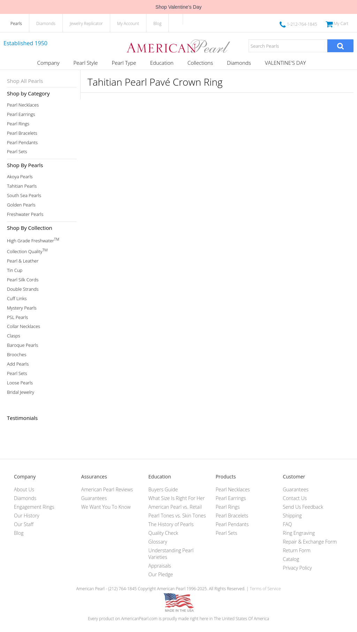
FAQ (287, 524)
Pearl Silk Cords (22, 280)
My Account (128, 23)
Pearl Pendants (22, 143)
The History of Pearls (171, 524)
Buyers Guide (163, 489)
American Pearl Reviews (107, 489)
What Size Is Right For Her (177, 498)
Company (48, 62)
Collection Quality (27, 251)
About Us (24, 489)
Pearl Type (124, 62)
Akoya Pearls (20, 177)
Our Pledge (161, 574)
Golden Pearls (21, 205)
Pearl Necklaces (23, 105)
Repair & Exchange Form (310, 541)
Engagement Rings (34, 507)
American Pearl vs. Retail (175, 507)
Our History (26, 515)
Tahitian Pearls (22, 186)
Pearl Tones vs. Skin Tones (177, 515)
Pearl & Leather (23, 261)
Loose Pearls (20, 383)
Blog (157, 23)
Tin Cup (14, 270)
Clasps (13, 336)
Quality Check (163, 533)
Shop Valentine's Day (178, 7)
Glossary (158, 541)
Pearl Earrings (21, 114)
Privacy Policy (297, 567)
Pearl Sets (17, 152)
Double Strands (23, 289)
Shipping (292, 515)
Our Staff (23, 524)
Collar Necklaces (23, 326)
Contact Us (295, 498)
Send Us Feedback (303, 507)
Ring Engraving (299, 533)
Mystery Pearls (22, 308)
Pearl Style (86, 62)
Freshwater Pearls (25, 214)
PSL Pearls (17, 317)
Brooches (16, 355)
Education (161, 62)
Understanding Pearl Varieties (171, 553)
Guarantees (94, 498)
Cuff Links (17, 299)
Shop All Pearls (25, 80)
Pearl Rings (18, 124)
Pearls (16, 23)
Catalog (291, 559)
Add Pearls (18, 364)
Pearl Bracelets (22, 133)
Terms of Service (265, 589)
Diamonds (45, 23)
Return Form (296, 550)
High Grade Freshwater (33, 240)
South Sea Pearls (24, 195)
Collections (200, 62)
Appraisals (160, 565)
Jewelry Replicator (86, 23)
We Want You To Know (106, 507)
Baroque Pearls (22, 345)
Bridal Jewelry (20, 392)
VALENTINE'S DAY (285, 62)
